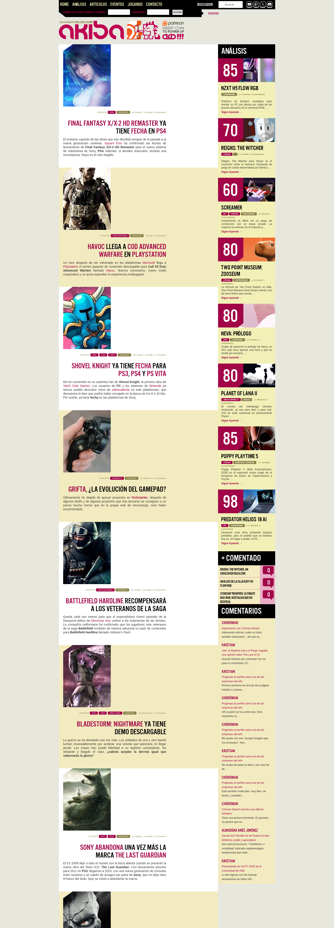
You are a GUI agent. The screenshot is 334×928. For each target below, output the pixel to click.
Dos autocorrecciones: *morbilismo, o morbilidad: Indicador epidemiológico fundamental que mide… (243, 848)
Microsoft (149, 139)
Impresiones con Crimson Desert (241, 628)
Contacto (154, 4)
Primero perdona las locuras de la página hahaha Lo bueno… (245, 687)
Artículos (98, 4)
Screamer (231, 207)
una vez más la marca (123, 438)
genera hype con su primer (124, 749)
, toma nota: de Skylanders (118, 687)
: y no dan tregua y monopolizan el (121, 625)
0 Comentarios (258, 94)
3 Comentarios (159, 112)
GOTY (157, 578)
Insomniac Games (92, 575)
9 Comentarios (159, 423)
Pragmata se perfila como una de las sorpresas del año (243, 679)
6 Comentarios (159, 50)
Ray (150, 112)
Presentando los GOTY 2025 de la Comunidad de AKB (241, 868)
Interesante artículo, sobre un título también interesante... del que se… (242, 634)
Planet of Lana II (239, 393)
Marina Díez (147, 361)
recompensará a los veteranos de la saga (116, 314)
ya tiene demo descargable (121, 376)
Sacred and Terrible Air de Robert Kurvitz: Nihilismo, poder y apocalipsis (246, 838)
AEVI (153, 648)
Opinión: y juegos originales (115, 811)
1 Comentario (160, 174)
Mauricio (149, 859)
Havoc (110, 147)
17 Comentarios (159, 548)
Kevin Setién (145, 797)
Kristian (245, 154)
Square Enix (113, 81)
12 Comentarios (159, 299)
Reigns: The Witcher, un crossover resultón (234, 571)
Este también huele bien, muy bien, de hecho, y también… (244, 793)
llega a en (127, 127)
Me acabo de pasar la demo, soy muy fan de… (245, 767)
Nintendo (155, 205)
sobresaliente (121, 209)
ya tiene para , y (119, 189)
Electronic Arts (101, 330)
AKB (66, 582)
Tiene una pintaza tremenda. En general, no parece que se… (245, 820)
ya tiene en (117, 65)
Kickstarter (140, 256)
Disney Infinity (153, 707)
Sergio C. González (143, 50)
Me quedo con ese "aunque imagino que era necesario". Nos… (245, 740)
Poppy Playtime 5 (239, 456)
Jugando (135, 4)
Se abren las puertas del (124, 874)
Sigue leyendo (231, 112)
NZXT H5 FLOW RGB (240, 88)
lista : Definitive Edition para (128, 500)
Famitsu (79, 761)
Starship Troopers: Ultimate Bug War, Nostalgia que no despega (237, 598)
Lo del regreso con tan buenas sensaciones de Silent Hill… (239, 877)
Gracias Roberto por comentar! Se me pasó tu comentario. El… (244, 661)
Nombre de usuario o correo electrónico (84, 12)
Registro (213, 13)
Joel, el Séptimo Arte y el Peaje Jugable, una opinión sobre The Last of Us (245, 652)
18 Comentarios (159, 610)
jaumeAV (147, 237)
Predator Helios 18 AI (244, 519)
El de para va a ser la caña (117, 562)
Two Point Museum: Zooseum (241, 270)
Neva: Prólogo (236, 333)
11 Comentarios (159, 237)
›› (157, 921)
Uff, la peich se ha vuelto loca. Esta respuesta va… (242, 714)
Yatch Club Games (76, 205)
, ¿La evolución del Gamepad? (117, 248)
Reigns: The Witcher (242, 148)
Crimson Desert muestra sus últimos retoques (242, 811)
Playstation (70, 143)
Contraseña (138, 12)
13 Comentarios (159, 672)
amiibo (82, 711)
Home (64, 4)
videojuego (149, 893)
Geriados (266, 462)
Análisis (79, 4)
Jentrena (246, 94)
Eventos (117, 4)
